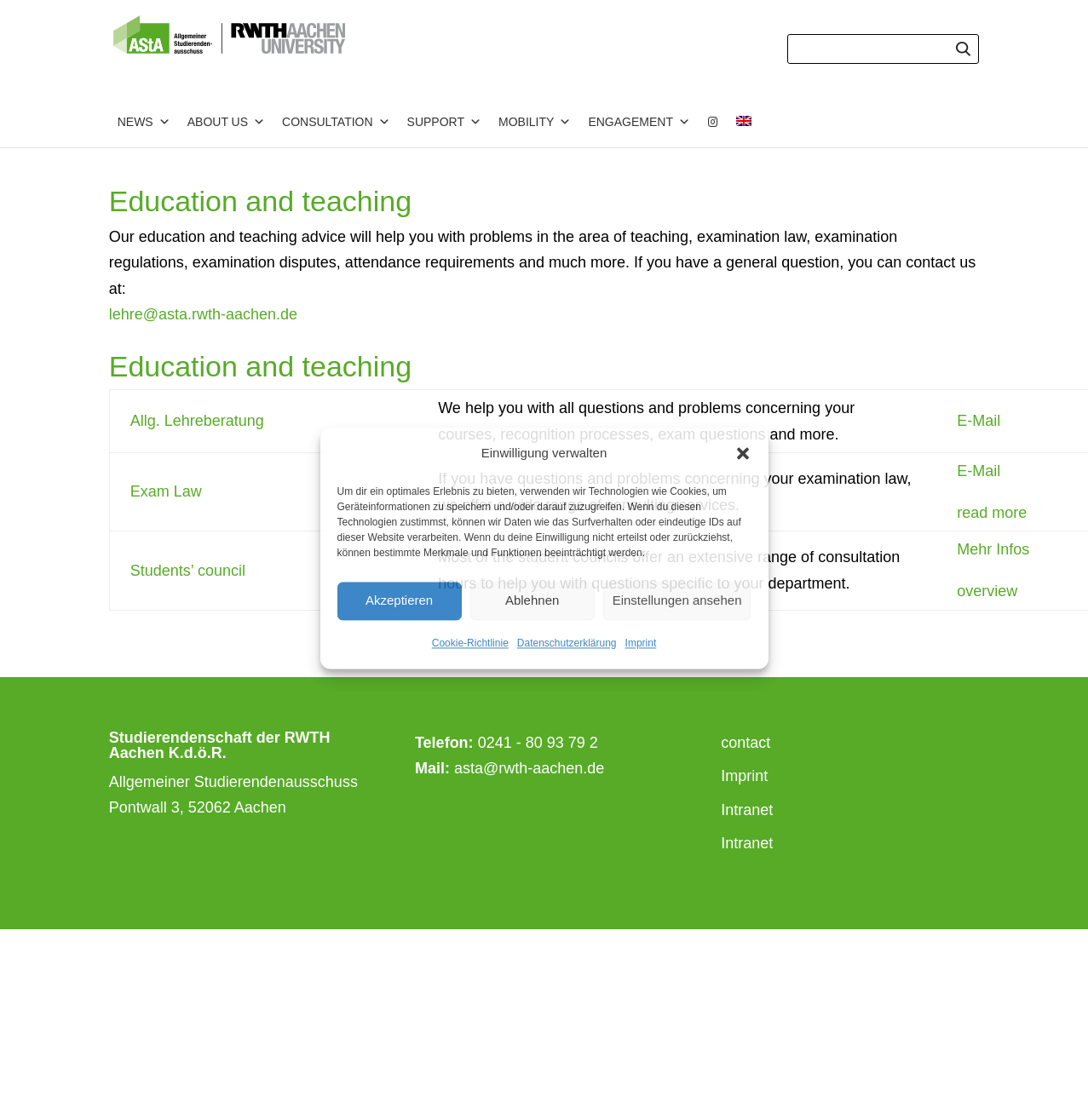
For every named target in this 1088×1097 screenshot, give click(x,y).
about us (226, 121)
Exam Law (166, 491)
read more (992, 512)
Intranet (747, 809)
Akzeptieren (399, 601)
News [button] (144, 121)
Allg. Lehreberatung (197, 420)
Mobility (534, 121)
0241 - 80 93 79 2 (538, 742)
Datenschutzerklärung (567, 643)
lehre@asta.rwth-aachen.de (203, 314)
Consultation (336, 121)
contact (745, 742)
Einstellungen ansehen (677, 601)
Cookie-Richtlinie (470, 643)
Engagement (639, 121)
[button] (742, 453)
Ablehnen (532, 601)
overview (987, 591)
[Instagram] (713, 121)
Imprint (641, 643)
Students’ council (187, 570)
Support (444, 121)
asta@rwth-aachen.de (529, 768)
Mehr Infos (993, 549)
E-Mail (978, 420)
